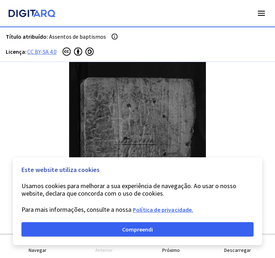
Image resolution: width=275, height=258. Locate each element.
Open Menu (261, 13)
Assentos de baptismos (77, 36)
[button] (37, 246)
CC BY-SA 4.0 (42, 51)
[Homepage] (32, 14)
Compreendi (137, 229)
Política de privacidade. (163, 209)
